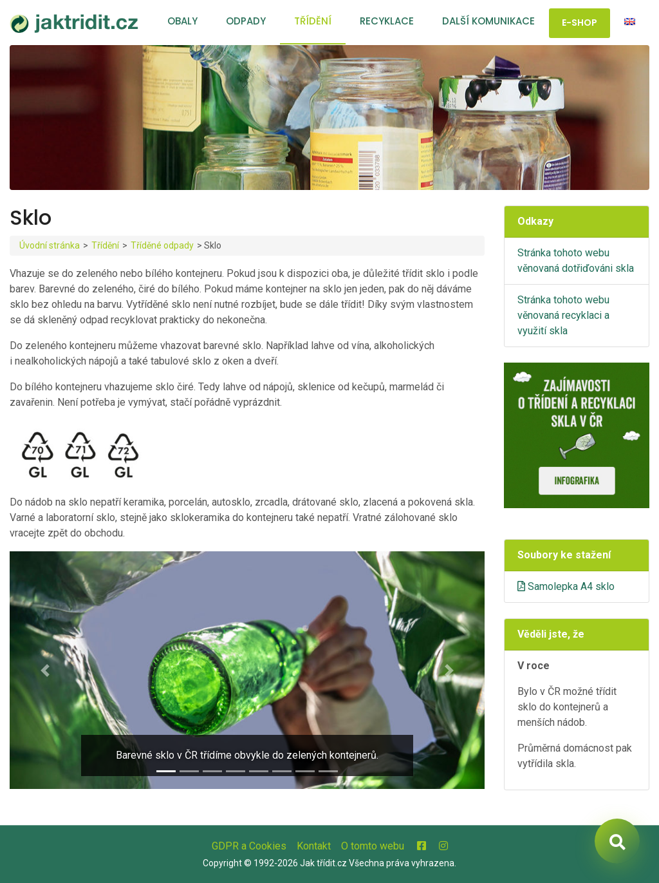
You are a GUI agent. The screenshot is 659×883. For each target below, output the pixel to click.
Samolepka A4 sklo (566, 586)
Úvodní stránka (49, 245)
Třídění (312, 21)
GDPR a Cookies (249, 846)
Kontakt (314, 846)
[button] (45, 670)
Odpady (246, 21)
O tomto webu (372, 846)
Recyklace (387, 21)
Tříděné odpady (162, 245)
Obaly (182, 21)
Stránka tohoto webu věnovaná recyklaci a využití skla (563, 315)
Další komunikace (488, 21)
